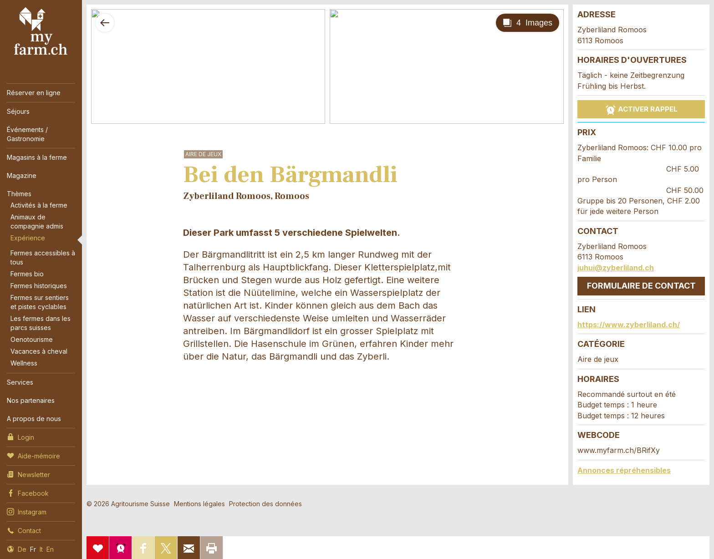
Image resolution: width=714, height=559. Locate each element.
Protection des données (265, 504)
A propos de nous (34, 418)
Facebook (28, 492)
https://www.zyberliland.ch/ (628, 324)
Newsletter (28, 473)
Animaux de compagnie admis (36, 221)
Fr (33, 549)
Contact (24, 529)
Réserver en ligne (34, 93)
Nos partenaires (31, 400)
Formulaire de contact (641, 285)
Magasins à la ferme (37, 157)
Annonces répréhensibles (624, 470)
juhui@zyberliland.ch (615, 267)
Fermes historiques (38, 286)
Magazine (21, 175)
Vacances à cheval (38, 351)
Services (20, 382)
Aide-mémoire (33, 455)
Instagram (26, 511)
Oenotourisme (31, 339)
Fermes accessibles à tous (42, 257)
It (41, 549)
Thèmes (19, 194)
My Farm (41, 31)
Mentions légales (199, 504)
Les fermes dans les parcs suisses (40, 323)
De (22, 549)
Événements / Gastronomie (27, 134)
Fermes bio (27, 274)
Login (20, 436)
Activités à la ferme (38, 205)
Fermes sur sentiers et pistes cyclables (39, 302)
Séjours (18, 111)
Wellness (23, 363)
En (50, 549)
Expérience (27, 238)
